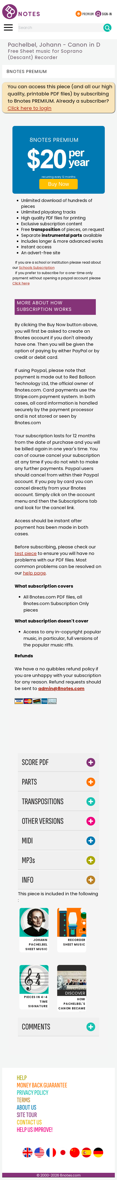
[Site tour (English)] (27, 1152)
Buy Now (58, 184)
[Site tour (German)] (98, 1152)
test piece (26, 553)
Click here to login (30, 108)
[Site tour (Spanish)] (86, 1152)
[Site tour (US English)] (39, 1152)
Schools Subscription (37, 267)
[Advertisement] (65, 738)
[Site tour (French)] (51, 1152)
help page (34, 573)
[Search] (107, 28)
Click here (21, 283)
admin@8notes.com (61, 688)
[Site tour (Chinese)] (74, 1152)
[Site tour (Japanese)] (62, 1152)
